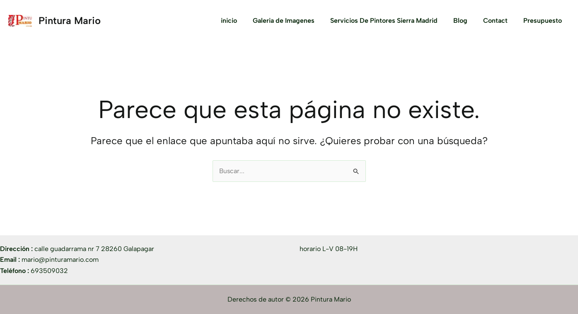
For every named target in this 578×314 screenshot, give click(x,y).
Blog (466, 20)
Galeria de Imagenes (295, 20)
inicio (243, 20)
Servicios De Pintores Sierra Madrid (392, 20)
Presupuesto (544, 20)
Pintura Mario (70, 20)
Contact (499, 20)
